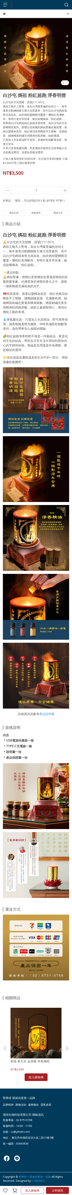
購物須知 (20, 1104)
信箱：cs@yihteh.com (16, 1132)
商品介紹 (14, 212)
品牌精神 (8, 1104)
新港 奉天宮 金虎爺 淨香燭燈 (30, 1061)
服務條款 (33, 1104)
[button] (67, 1048)
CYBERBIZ (38, 1180)
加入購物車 (32, 1190)
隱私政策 (46, 1104)
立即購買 (57, 1190)
